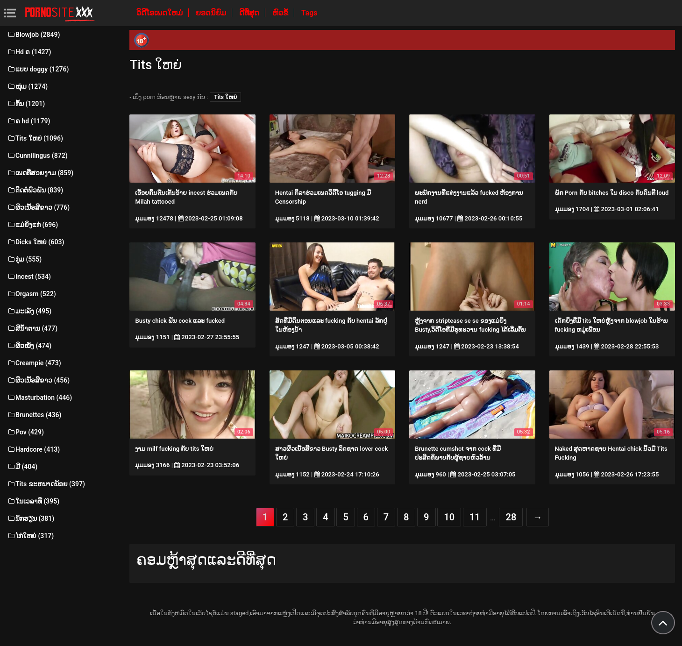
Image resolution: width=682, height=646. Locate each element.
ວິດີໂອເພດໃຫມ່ (160, 12)
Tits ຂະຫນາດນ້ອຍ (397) (46, 484)
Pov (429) (25, 432)
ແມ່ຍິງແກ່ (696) (32, 224)
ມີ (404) (22, 466)
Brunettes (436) (34, 415)
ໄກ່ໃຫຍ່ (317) (30, 536)
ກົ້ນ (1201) (26, 103)
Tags (309, 12)
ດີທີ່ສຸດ (250, 12)
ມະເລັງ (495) (29, 311)
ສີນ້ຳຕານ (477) (32, 328)
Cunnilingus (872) (37, 155)
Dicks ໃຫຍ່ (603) (35, 242)
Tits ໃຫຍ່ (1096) (35, 138)
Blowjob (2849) (33, 34)
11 (474, 517)
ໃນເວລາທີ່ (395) (33, 501)
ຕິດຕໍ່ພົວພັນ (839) (35, 190)
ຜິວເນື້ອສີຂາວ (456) (38, 380)
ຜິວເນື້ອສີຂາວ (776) (38, 207)
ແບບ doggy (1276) (38, 69)
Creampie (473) (34, 363)
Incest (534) (29, 276)
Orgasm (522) (31, 294)
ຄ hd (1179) (28, 121)
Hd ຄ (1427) (29, 52)
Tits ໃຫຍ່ (225, 97)
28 (510, 517)
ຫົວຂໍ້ (281, 12)
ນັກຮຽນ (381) (30, 518)
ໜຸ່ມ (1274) (27, 86)
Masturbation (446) (39, 397)
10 (449, 517)
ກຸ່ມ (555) (24, 259)
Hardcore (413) (33, 449)
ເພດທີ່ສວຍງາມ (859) (40, 173)
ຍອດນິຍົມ (212, 12)
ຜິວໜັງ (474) (29, 345)
